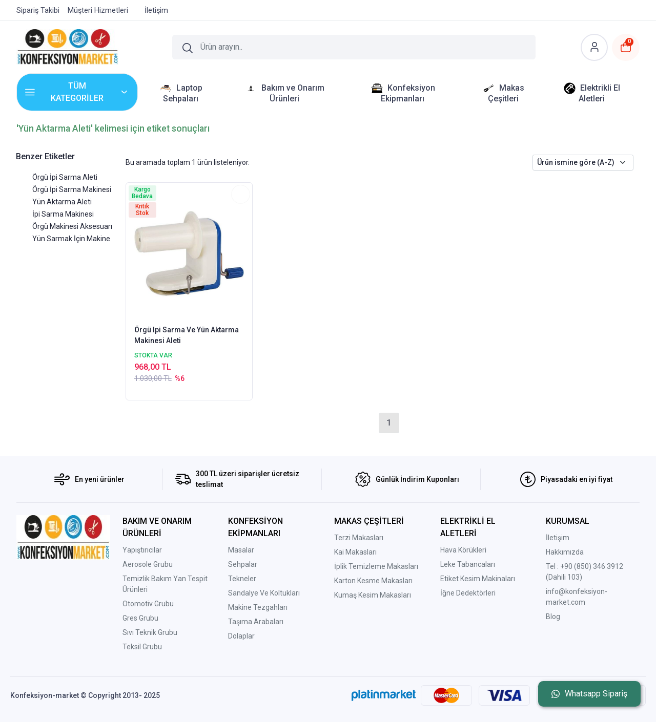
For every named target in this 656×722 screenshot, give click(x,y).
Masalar (241, 550)
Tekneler (242, 579)
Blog (553, 616)
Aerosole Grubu (147, 564)
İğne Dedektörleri (468, 593)
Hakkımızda (565, 552)
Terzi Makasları (358, 538)
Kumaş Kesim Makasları (372, 595)
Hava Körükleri (463, 550)
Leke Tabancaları (467, 564)
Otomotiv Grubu (148, 604)
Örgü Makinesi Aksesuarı (72, 226)
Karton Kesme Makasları (373, 581)
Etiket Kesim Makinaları (477, 579)
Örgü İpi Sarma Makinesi (71, 189)
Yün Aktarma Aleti (62, 202)
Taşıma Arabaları (255, 622)
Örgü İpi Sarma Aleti (64, 177)
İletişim (557, 538)
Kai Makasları (355, 552)
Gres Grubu (140, 618)
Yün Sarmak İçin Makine (71, 239)
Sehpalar (242, 564)
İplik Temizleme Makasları (376, 566)
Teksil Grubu (142, 647)
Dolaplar (241, 636)
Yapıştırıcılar (142, 550)
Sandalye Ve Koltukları (264, 593)
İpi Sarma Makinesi (63, 214)
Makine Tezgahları (258, 607)
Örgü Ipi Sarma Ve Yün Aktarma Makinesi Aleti (186, 335)
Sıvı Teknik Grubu (149, 632)
